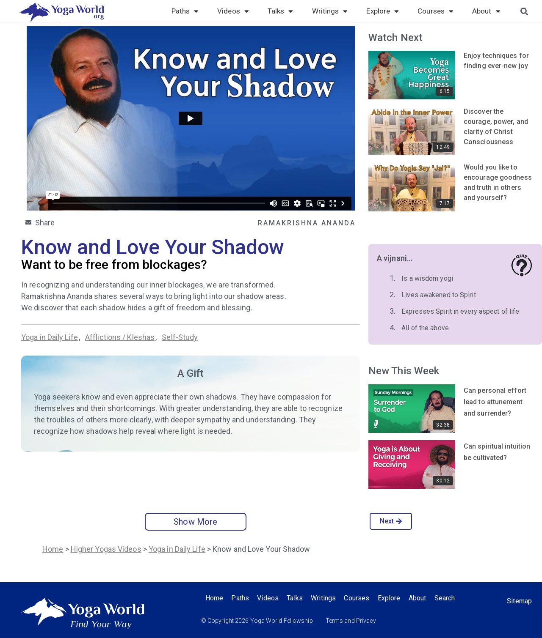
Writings (330, 11)
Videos (233, 11)
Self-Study (180, 337)
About (486, 11)
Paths (185, 11)
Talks (280, 11)
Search (447, 598)
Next (391, 521)
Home (52, 549)
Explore (382, 11)
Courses (436, 11)
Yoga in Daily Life (49, 337)
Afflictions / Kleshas (120, 337)
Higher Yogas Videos (106, 549)
